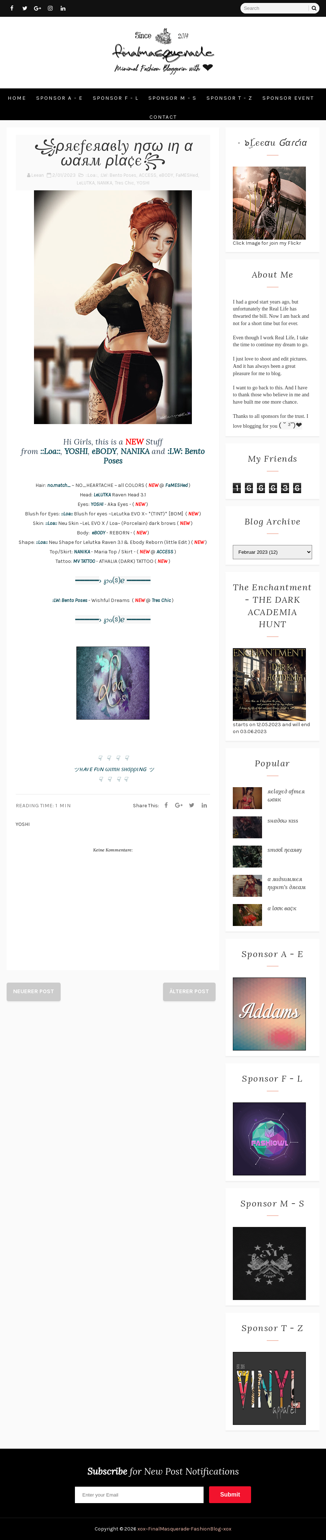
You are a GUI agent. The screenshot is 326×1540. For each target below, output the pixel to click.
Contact (163, 117)
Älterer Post (189, 991)
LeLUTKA (86, 183)
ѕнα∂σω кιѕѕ (283, 820)
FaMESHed (187, 175)
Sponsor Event (288, 98)
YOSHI (143, 183)
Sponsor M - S (172, 98)
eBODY (166, 175)
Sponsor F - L (116, 98)
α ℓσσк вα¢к (282, 908)
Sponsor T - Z (229, 98)
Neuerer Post (33, 991)
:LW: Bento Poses (118, 175)
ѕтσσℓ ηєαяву (285, 849)
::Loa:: (92, 175)
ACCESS (147, 175)
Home (17, 98)
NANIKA (104, 183)
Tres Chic (124, 183)
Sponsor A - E (59, 98)
